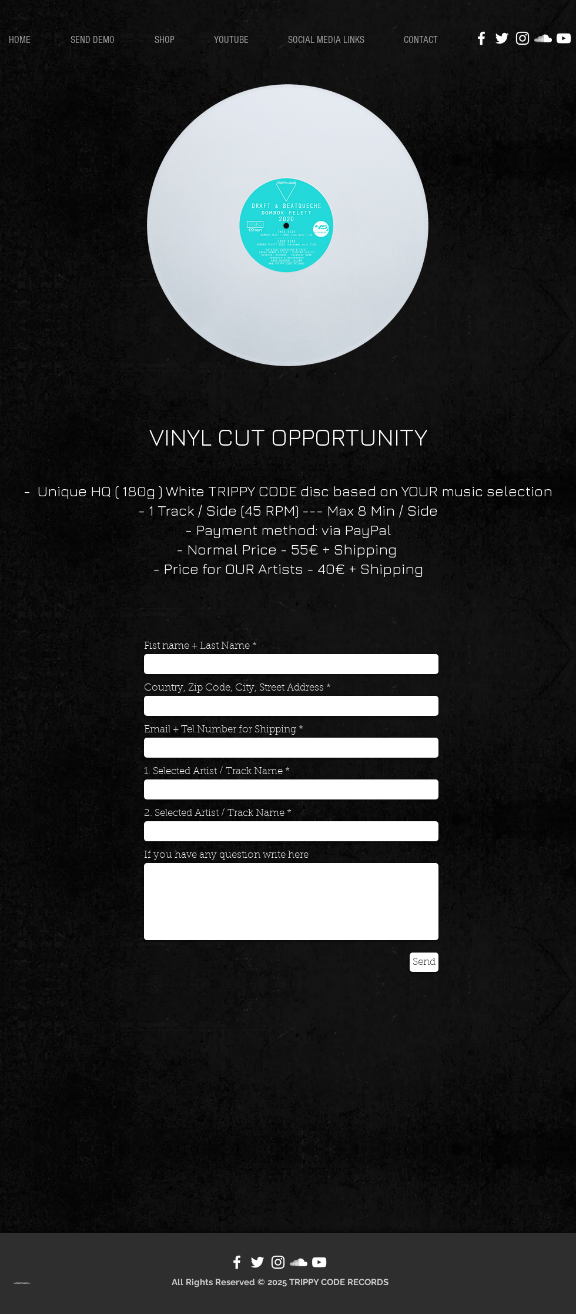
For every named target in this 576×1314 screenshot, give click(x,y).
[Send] (424, 962)
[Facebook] (237, 1262)
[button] (175, 40)
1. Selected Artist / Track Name (213, 771)
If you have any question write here (226, 855)
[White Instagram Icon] (522, 38)
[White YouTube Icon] (563, 38)
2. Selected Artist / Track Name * (218, 813)
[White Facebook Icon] (481, 38)
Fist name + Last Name (197, 646)
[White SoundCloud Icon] (543, 38)
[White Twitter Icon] (502, 38)
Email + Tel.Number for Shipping (220, 730)
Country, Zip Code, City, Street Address (234, 688)
